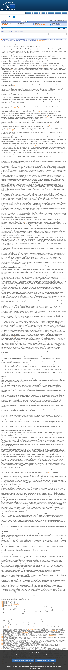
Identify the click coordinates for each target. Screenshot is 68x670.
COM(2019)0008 (34, 145)
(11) (2, 623)
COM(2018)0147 (54, 630)
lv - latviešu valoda (46, 13)
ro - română (59, 13)
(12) (2, 625)
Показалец (5, 16)
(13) (2, 628)
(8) (2, 615)
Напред (16, 16)
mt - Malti (52, 13)
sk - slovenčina (60, 13)
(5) (2, 605)
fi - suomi (64, 13)
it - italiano (44, 13)
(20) (2, 644)
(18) (2, 640)
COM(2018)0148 (25, 632)
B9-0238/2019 (5, 24)
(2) (2, 602)
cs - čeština (29, 13)
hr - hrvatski (43, 13)
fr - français (39, 13)
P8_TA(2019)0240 (15, 604)
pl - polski (55, 13)
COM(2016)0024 (11, 130)
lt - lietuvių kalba (48, 13)
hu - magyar (50, 13)
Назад (12, 16)
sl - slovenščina (62, 13)
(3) (2, 603)
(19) (2, 643)
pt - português (57, 13)
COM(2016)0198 (52, 635)
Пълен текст (25, 16)
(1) (2, 601)
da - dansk (30, 13)
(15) (2, 636)
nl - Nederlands (53, 13)
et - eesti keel (34, 13)
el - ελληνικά (36, 13)
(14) (2, 634)
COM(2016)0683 (7, 627)
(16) (2, 637)
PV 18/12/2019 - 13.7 (40, 24)
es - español (27, 13)
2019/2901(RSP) (11, 20)
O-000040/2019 (17, 154)
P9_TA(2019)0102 (56, 24)
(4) (2, 604)
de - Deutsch (32, 13)
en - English (37, 13)
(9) (2, 617)
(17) (2, 639)
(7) (2, 614)
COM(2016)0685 (7, 626)
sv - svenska (66, 13)
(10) (2, 621)
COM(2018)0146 (31, 629)
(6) (2, 606)
